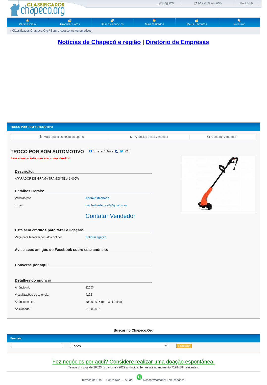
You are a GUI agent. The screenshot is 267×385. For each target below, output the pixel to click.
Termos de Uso (92, 380)
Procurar (239, 22)
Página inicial (28, 22)
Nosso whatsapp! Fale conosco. (160, 380)
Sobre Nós (113, 380)
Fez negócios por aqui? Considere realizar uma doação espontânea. (133, 362)
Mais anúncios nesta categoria (64, 137)
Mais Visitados (154, 22)
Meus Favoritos (197, 22)
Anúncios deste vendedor (151, 137)
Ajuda (129, 380)
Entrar (249, 3)
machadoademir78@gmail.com (105, 205)
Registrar (168, 3)
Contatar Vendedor (223, 137)
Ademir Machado (97, 198)
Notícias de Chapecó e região (99, 42)
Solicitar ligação (95, 237)
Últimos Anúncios (112, 22)
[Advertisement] (133, 85)
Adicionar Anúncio (210, 3)
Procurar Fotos (70, 22)
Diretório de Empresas (177, 42)
